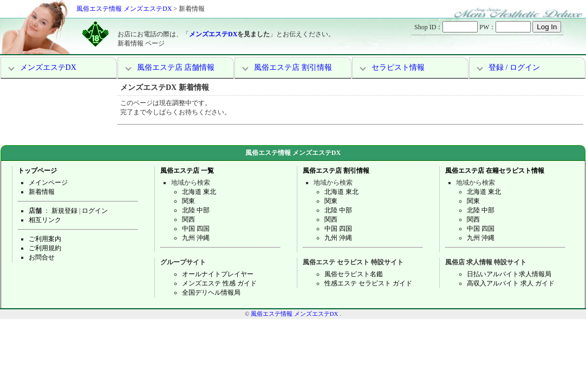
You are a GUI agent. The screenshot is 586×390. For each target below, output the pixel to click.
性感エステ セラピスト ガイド (368, 283)
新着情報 (42, 192)
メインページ (48, 182)
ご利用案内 (45, 239)
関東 (188, 201)
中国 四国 (196, 228)
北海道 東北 (199, 192)
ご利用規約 (45, 248)
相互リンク (45, 220)
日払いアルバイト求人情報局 (509, 274)
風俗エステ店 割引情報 (293, 67)
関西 (188, 219)
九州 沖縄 (196, 238)
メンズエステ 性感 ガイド (219, 283)
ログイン (95, 210)
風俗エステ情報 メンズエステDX (124, 8)
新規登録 (64, 210)
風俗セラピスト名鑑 (353, 274)
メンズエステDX (213, 34)
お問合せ (42, 257)
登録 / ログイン (514, 67)
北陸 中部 (196, 210)
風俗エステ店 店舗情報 (176, 67)
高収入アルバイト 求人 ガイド (511, 283)
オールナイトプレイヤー (217, 274)
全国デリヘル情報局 (211, 292)
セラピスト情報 (398, 67)
